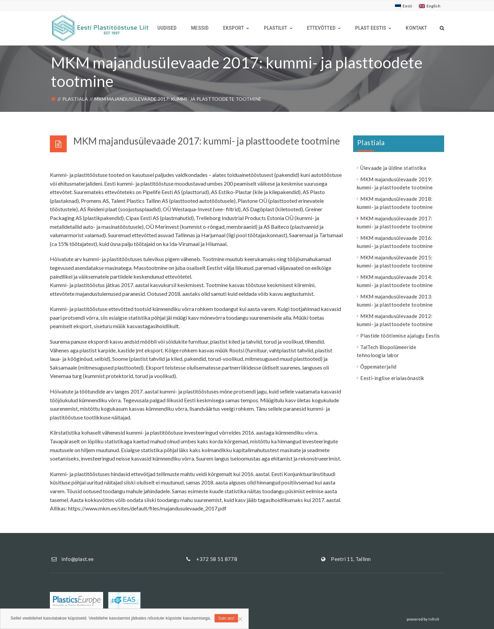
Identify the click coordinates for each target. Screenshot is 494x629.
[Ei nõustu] (240, 619)
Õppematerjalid (378, 367)
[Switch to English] (429, 6)
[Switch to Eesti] (403, 6)
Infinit (433, 619)
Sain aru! (226, 618)
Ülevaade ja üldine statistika (393, 168)
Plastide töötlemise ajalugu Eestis (400, 336)
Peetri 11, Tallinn (351, 559)
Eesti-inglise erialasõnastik (392, 378)
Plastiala (75, 99)
